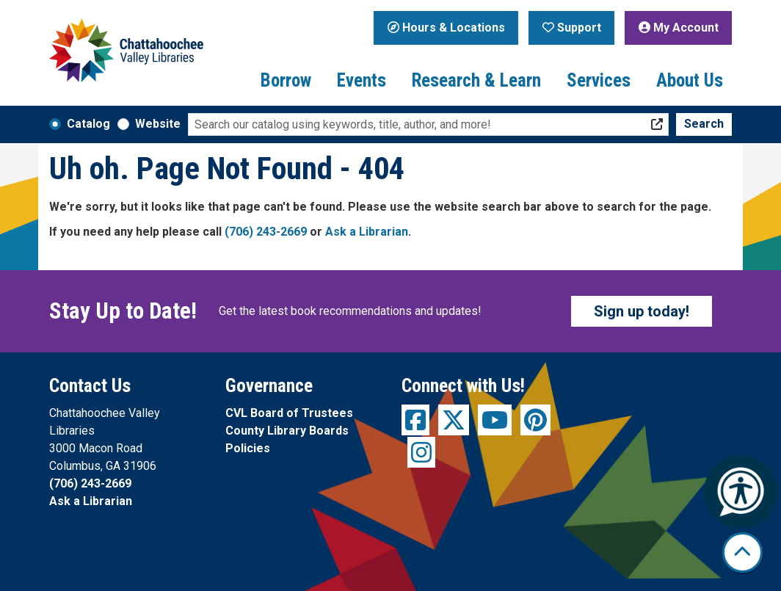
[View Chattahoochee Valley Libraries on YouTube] (495, 420)
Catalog (88, 124)
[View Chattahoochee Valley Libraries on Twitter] (453, 420)
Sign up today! (641, 311)
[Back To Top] (742, 552)
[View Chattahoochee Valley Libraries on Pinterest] (535, 420)
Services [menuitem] (599, 80)
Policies (247, 448)
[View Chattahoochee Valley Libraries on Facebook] (415, 420)
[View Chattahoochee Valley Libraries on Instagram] (421, 452)
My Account (679, 28)
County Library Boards (287, 431)
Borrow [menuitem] (286, 80)
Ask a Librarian (366, 232)
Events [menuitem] (361, 80)
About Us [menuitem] (689, 80)
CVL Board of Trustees (289, 413)
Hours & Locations (446, 28)
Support (571, 28)
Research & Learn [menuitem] (476, 80)
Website (158, 124)
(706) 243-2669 (266, 232)
